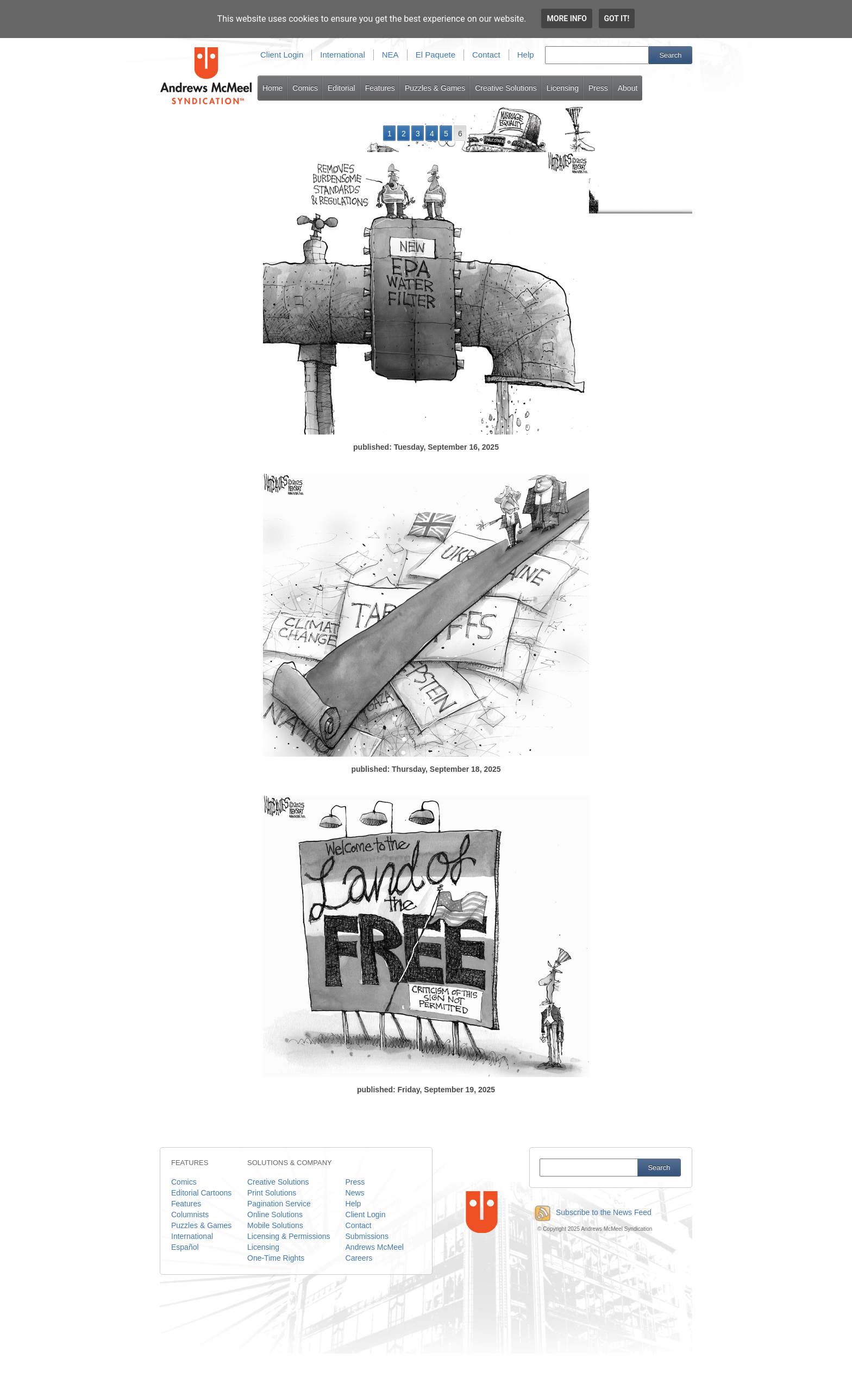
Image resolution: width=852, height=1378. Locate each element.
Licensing (563, 88)
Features (380, 88)
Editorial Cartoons (201, 1192)
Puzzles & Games (435, 88)
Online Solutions (275, 1214)
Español (185, 1247)
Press (598, 88)
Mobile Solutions (275, 1225)
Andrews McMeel (375, 1247)
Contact (486, 54)
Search (670, 55)
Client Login (281, 54)
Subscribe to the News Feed (590, 1212)
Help (525, 54)
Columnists (190, 1214)
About (628, 88)
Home (272, 88)
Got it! (617, 18)
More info (567, 18)
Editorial (341, 88)
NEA (390, 54)
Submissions (367, 1236)
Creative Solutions (506, 88)
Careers (359, 1258)
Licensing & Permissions (288, 1236)
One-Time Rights (275, 1258)
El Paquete (435, 54)
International (342, 54)
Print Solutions (271, 1192)
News (355, 1192)
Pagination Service (279, 1203)
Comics (305, 88)
